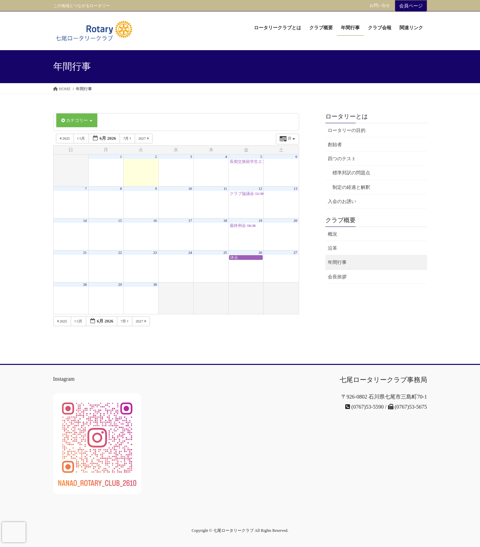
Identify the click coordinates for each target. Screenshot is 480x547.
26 (260, 252)
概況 (332, 234)
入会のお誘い (342, 201)
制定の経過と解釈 (351, 187)
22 (120, 252)
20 (295, 221)
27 (295, 252)
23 (155, 252)
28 (85, 284)
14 (85, 221)
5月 (81, 138)
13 (295, 189)
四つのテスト (342, 158)
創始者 (335, 144)
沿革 (332, 248)
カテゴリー (77, 120)
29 (120, 284)
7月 (127, 138)
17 (190, 221)
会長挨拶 (337, 276)
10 (190, 189)
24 (190, 252)
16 (155, 221)
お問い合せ (380, 5)
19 (260, 221)
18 (225, 221)
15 (120, 221)
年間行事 (337, 262)
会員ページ (411, 5)
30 (155, 284)
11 (225, 189)
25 (225, 252)
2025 (65, 138)
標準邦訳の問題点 (351, 172)
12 (260, 189)
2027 (144, 138)
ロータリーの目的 (346, 130)
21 (85, 252)
